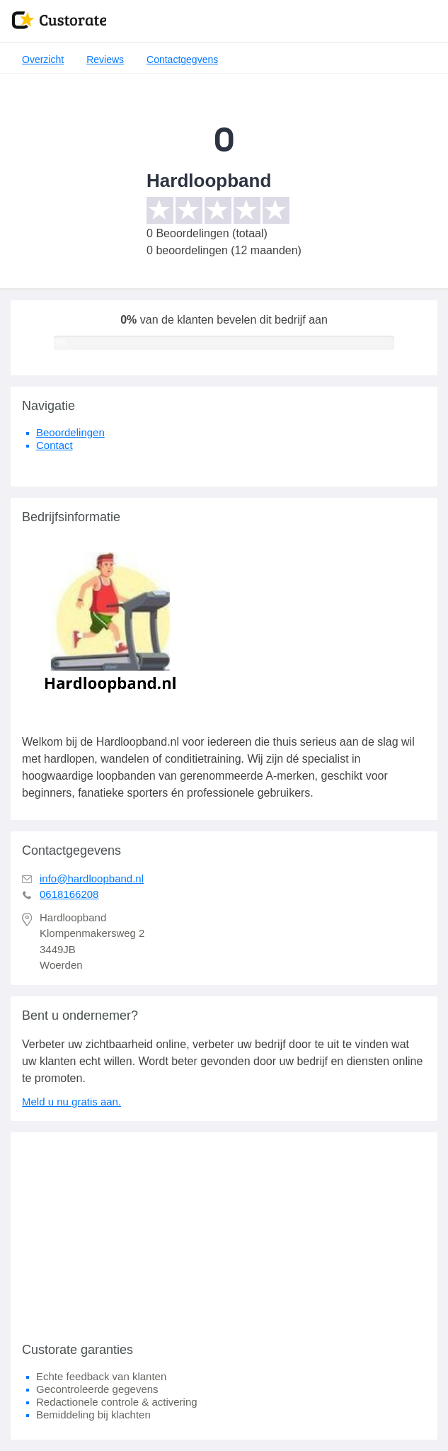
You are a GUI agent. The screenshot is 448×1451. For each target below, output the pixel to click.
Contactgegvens (182, 59)
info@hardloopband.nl (92, 878)
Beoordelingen (70, 432)
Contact (54, 445)
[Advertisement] (224, 1231)
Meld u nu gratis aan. (71, 1102)
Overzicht (43, 59)
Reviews (105, 59)
